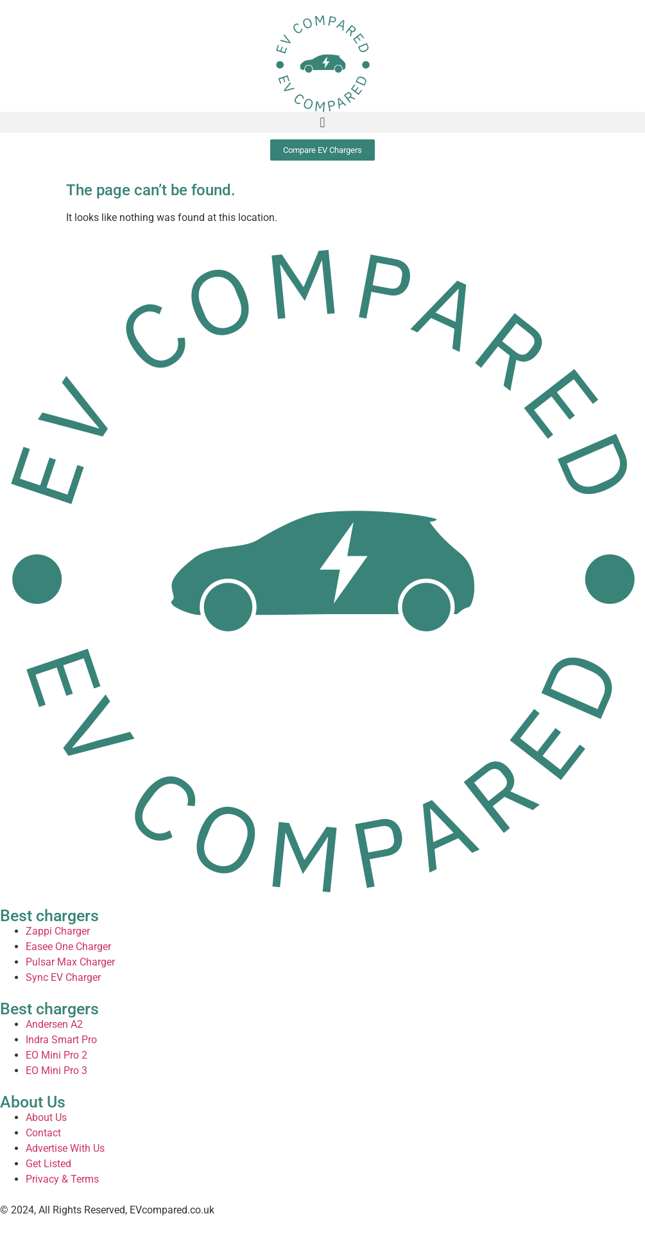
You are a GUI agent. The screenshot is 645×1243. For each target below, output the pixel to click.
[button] (322, 122)
